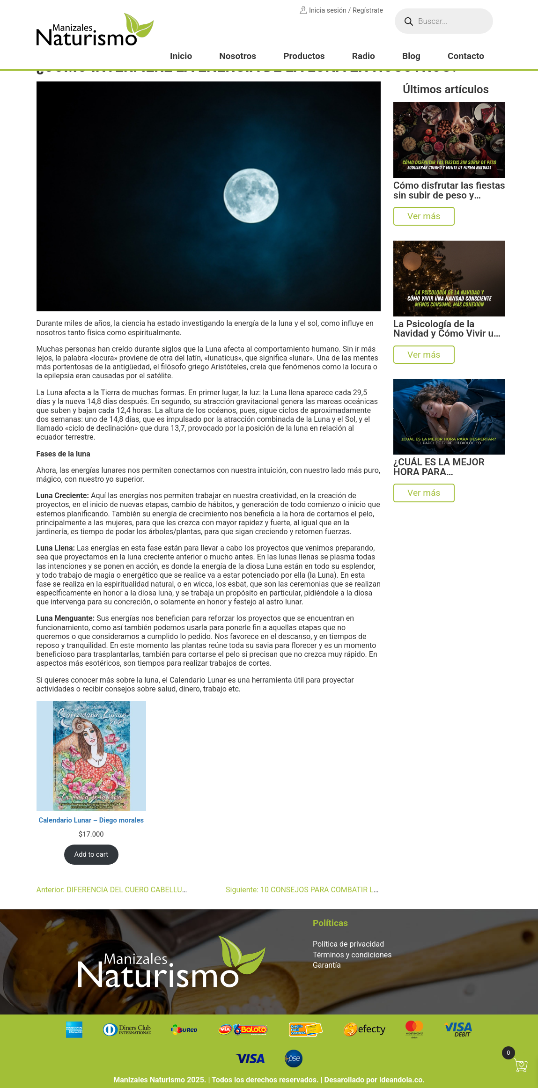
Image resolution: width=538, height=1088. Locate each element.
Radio (363, 56)
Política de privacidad (348, 944)
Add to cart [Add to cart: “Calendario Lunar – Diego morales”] (91, 854)
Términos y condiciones (352, 954)
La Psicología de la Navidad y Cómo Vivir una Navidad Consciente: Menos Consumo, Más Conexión (448, 328)
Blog (411, 56)
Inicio (181, 56)
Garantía (327, 965)
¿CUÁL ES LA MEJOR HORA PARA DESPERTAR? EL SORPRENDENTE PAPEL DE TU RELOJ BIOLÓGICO (447, 467)
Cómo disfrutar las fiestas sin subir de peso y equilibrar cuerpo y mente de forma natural (449, 190)
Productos (303, 56)
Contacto (466, 56)
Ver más (423, 216)
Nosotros (237, 56)
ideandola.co (400, 1079)
